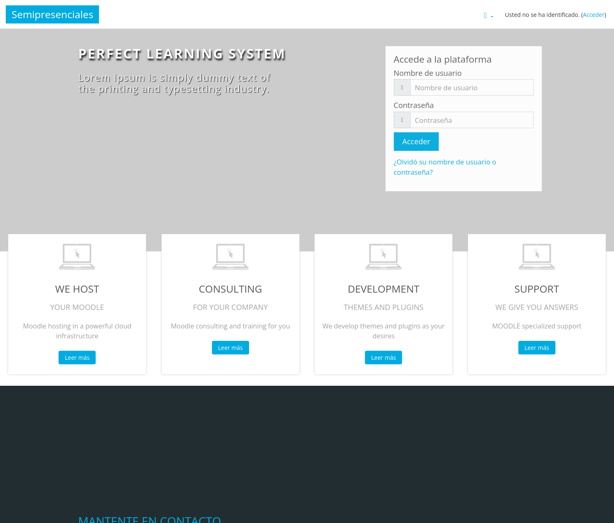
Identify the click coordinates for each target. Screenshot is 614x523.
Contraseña (414, 105)
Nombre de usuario (428, 73)
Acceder (594, 15)
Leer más (77, 357)
